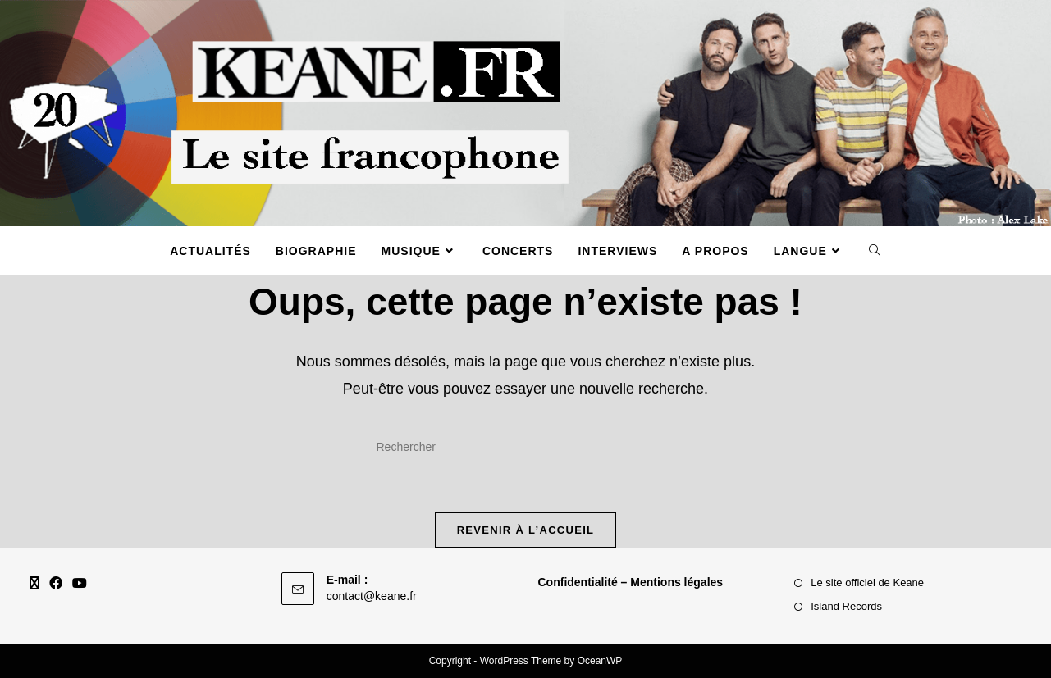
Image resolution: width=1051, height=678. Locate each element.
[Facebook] (55, 584)
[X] (34, 584)
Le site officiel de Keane (867, 582)
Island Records (846, 606)
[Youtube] (79, 584)
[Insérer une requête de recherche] (526, 446)
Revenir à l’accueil (526, 530)
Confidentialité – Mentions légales (631, 582)
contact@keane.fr (372, 596)
